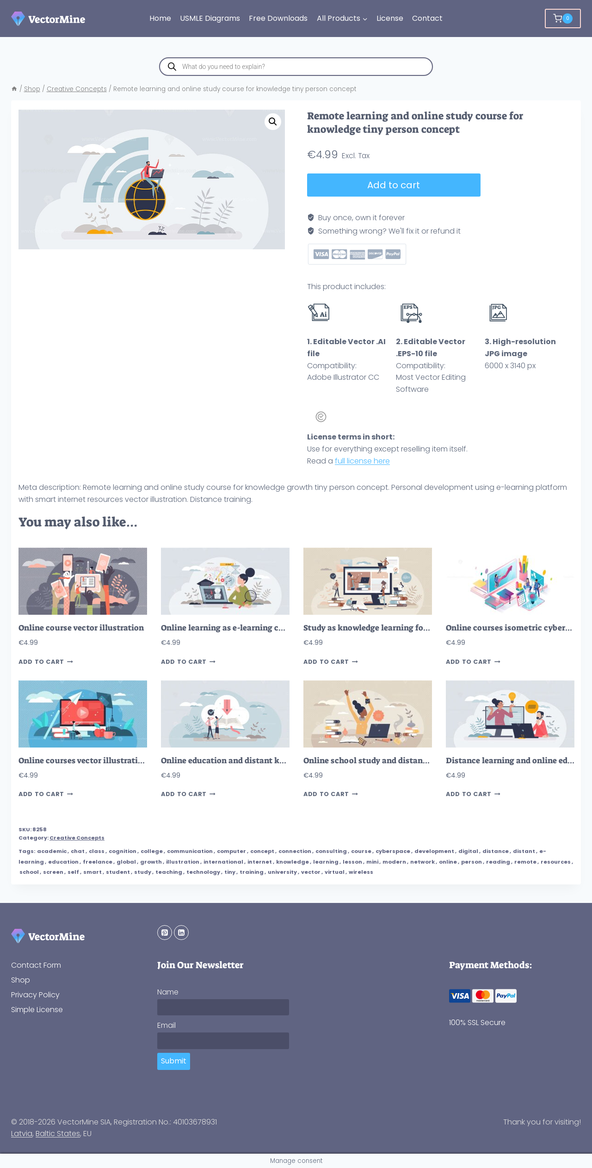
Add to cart (393, 185)
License (389, 18)
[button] (273, 121)
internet (259, 861)
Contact (427, 18)
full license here (362, 461)
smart (92, 872)
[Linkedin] (181, 932)
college (152, 851)
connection (294, 851)
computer (231, 851)
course (361, 851)
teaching (168, 872)
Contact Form (36, 965)
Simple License (37, 1009)
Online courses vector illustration (83, 760)
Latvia (21, 1133)
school (29, 872)
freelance (97, 861)
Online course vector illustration (81, 628)
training (252, 872)
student (118, 872)
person (471, 861)
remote (525, 861)
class (97, 851)
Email (166, 1025)
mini (372, 861)
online (448, 861)
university (282, 872)
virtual (335, 872)
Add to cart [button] (45, 662)
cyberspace (393, 851)
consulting (331, 851)
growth (151, 861)
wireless (361, 872)
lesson (352, 861)
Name (168, 992)
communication (190, 851)
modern (394, 861)
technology (203, 872)
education (63, 861)
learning (326, 861)
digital (468, 851)
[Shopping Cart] (563, 18)
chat (78, 851)
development (434, 851)
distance (495, 851)
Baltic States (58, 1133)
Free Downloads (278, 18)
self (73, 872)
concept (262, 851)
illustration (182, 861)
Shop (20, 980)
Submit (173, 1061)
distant (524, 851)
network (422, 861)
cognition (122, 851)
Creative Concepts (77, 837)
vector (311, 872)
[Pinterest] (164, 932)
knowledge (292, 861)
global (126, 861)
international (223, 861)
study (142, 872)
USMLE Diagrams (210, 18)
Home (160, 18)
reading (498, 861)
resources (556, 861)
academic (52, 851)
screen (53, 872)
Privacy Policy (35, 994)
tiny (229, 872)
